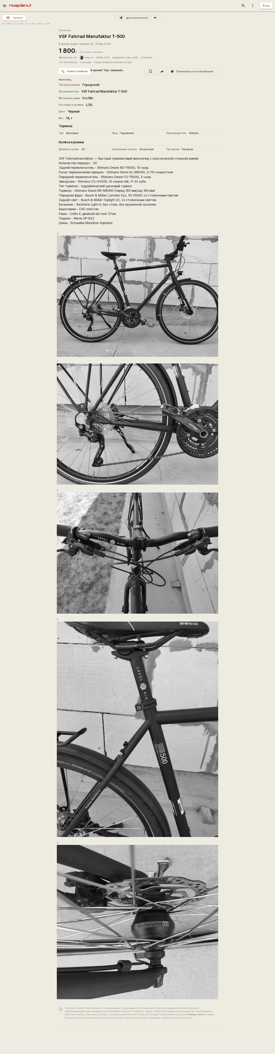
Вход (266, 5)
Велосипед (65, 30)
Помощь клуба (195, 1014)
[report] (192, 71)
